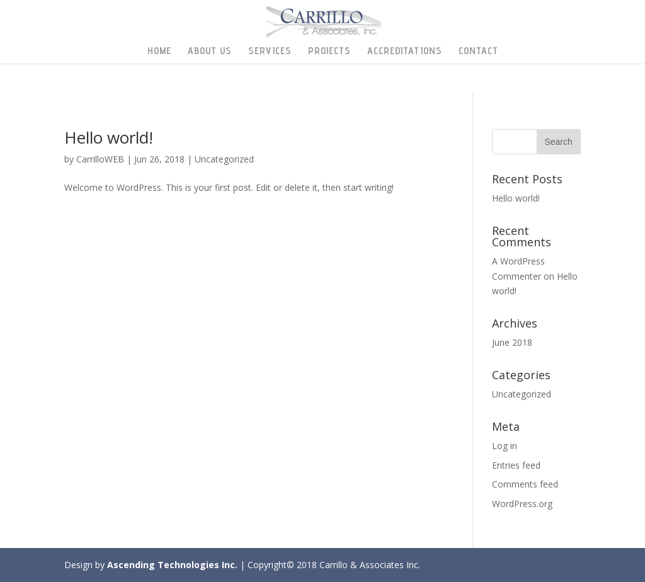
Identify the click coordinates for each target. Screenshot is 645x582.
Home (159, 52)
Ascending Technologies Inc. (172, 565)
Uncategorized (224, 159)
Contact (478, 52)
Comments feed (525, 484)
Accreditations (404, 52)
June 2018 (512, 342)
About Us (210, 52)
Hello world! (108, 137)
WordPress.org (522, 504)
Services (270, 52)
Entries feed (516, 465)
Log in (504, 446)
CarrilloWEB (100, 159)
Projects (329, 52)
